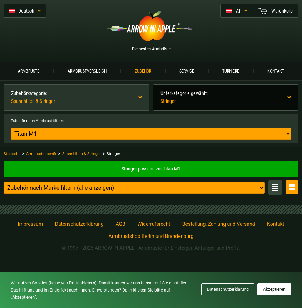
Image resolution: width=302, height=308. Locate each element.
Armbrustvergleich (87, 71)
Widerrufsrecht (153, 224)
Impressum (30, 224)
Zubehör (143, 71)
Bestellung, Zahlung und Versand (218, 224)
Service (186, 71)
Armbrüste (28, 71)
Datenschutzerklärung (79, 224)
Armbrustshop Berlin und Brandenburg (151, 236)
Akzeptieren (274, 289)
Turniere (230, 71)
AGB (120, 224)
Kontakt (275, 71)
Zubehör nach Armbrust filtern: (37, 121)
